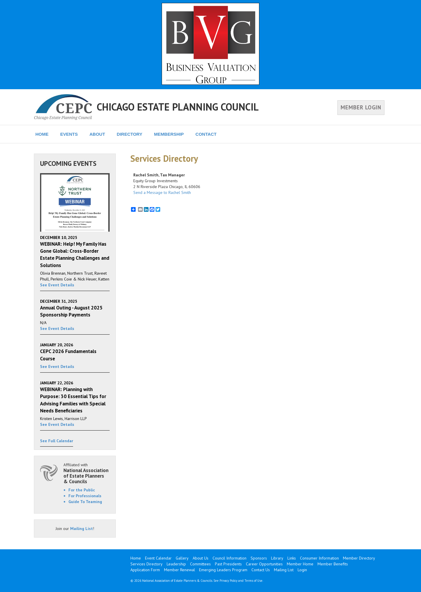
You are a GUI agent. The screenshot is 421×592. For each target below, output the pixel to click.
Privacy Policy (228, 581)
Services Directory (146, 564)
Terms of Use (253, 581)
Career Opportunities (264, 564)
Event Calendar (158, 558)
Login (302, 569)
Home (135, 558)
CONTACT (206, 134)
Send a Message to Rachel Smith (162, 192)
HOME (42, 134)
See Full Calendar (56, 440)
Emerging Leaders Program (223, 569)
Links (291, 558)
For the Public (81, 490)
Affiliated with (86, 473)
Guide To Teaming (85, 501)
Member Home (300, 564)
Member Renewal (179, 569)
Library (277, 558)
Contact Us (260, 569)
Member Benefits (333, 564)
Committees (200, 564)
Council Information (229, 558)
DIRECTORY (129, 134)
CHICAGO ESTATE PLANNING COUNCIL (178, 106)
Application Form (145, 569)
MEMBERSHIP (169, 134)
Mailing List (81, 528)
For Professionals (84, 495)
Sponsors (259, 558)
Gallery (182, 558)
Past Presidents (228, 564)
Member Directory (359, 558)
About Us (200, 558)
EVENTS (69, 134)
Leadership (176, 564)
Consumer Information (319, 558)
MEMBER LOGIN (361, 107)
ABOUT (97, 134)
